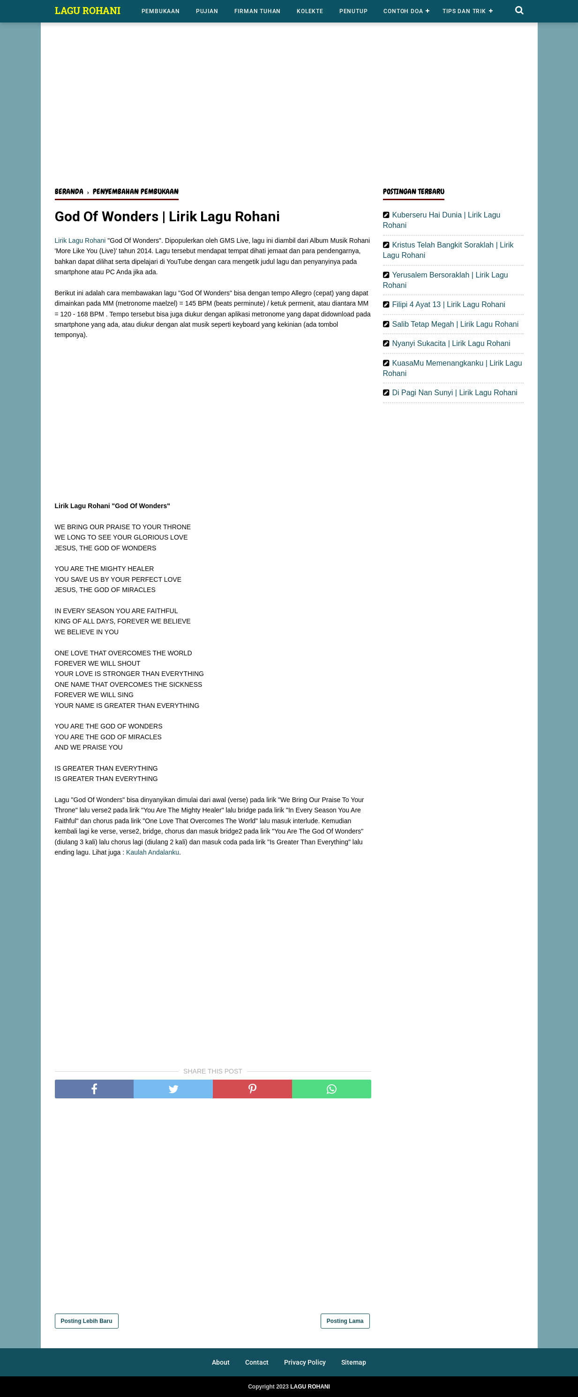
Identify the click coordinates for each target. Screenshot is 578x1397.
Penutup (353, 11)
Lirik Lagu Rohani (80, 240)
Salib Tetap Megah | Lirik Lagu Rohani (455, 324)
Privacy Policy (305, 1362)
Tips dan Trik (464, 11)
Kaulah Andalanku (152, 852)
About (221, 1362)
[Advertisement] (289, 107)
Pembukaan (161, 11)
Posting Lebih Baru (87, 1321)
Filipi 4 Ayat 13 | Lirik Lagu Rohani (448, 304)
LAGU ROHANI (87, 10)
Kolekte (310, 11)
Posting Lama (345, 1321)
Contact (257, 1362)
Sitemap (353, 1362)
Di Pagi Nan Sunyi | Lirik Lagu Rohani (455, 393)
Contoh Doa (403, 11)
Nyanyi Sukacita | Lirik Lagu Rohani (451, 343)
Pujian (207, 11)
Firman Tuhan (257, 11)
